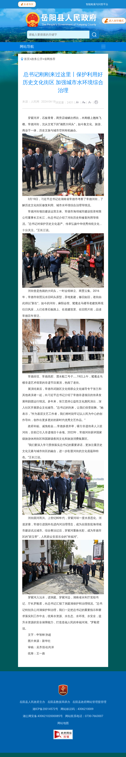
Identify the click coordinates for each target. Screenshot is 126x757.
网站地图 (63, 723)
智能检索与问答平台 (97, 4)
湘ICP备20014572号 (45, 709)
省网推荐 (49, 59)
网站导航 (27, 46)
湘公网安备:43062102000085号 (43, 716)
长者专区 (27, 4)
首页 (27, 59)
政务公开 (37, 59)
